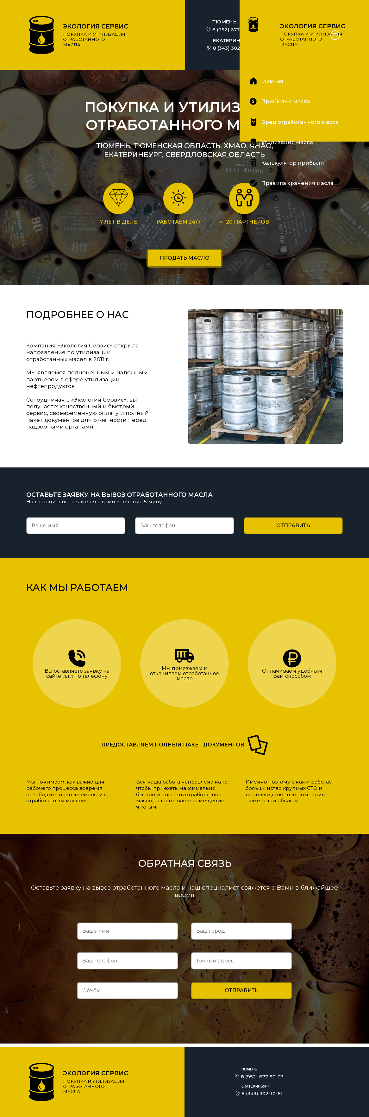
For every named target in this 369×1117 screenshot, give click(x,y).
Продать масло (185, 260)
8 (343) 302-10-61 (233, 48)
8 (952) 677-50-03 (233, 30)
